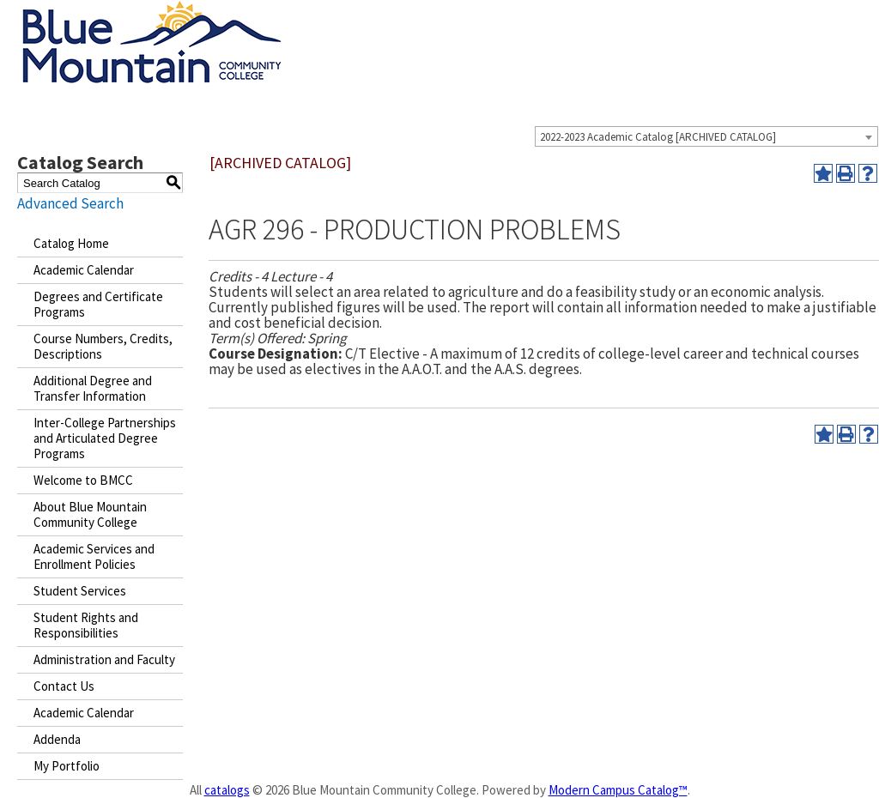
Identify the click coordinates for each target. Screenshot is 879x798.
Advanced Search (70, 203)
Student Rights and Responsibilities (85, 625)
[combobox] (706, 136)
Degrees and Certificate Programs (98, 304)
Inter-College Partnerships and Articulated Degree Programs (104, 438)
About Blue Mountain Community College (90, 514)
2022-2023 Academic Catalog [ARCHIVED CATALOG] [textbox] (658, 137)
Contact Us (63, 686)
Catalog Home (71, 243)
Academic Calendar (83, 270)
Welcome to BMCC (83, 480)
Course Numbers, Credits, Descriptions (103, 346)
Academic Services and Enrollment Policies (94, 556)
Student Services (79, 591)
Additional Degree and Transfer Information (92, 388)
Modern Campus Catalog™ (618, 790)
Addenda (57, 739)
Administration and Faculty (104, 659)
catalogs (227, 790)
